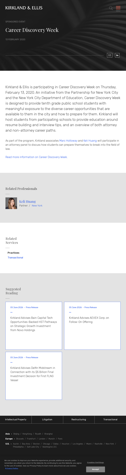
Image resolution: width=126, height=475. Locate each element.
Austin (16, 444)
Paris (60, 439)
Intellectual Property (15, 419)
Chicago (46, 444)
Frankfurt (31, 439)
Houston (65, 444)
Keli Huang (90, 140)
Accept (95, 469)
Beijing (16, 434)
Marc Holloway (68, 140)
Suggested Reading (13, 291)
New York (37, 205)
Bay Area (26, 444)
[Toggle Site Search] (111, 8)
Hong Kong (27, 434)
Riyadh (38, 434)
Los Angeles (78, 444)
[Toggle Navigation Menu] (118, 8)
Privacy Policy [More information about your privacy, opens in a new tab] (11, 468)
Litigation (47, 419)
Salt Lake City (33, 447)
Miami (88, 444)
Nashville (99, 444)
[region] (63, 465)
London (42, 439)
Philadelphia (18, 447)
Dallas (56, 444)
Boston (36, 444)
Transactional (15, 257)
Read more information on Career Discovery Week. (36, 157)
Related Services (12, 240)
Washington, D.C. (49, 447)
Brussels (20, 439)
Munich (52, 439)
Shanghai (48, 434)
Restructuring (79, 419)
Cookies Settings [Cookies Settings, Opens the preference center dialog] (95, 462)
